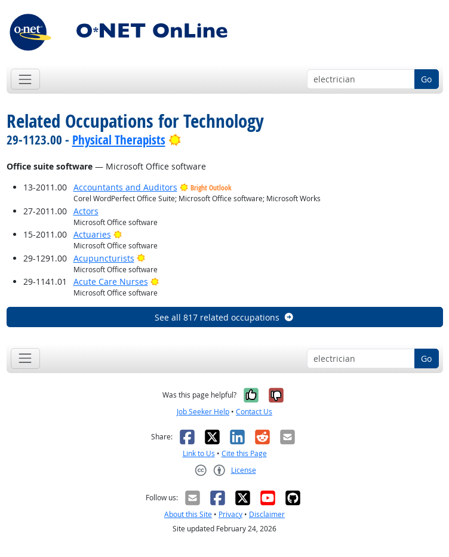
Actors (86, 211)
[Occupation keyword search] (361, 79)
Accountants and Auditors (125, 187)
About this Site (188, 514)
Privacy (230, 514)
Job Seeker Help (203, 412)
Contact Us (254, 412)
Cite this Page (244, 453)
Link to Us (199, 453)
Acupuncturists (103, 258)
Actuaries (92, 234)
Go (426, 79)
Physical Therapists (118, 139)
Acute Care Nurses (110, 281)
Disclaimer (267, 514)
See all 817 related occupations (224, 317)
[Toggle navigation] (25, 79)
